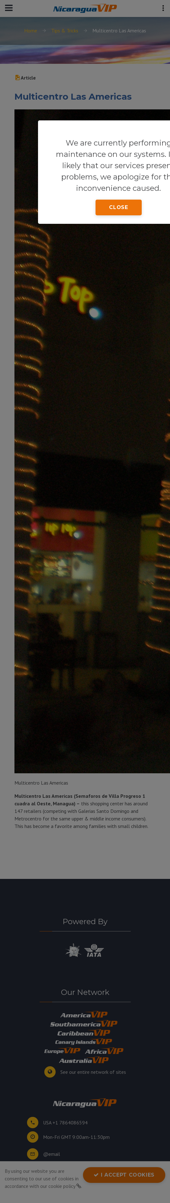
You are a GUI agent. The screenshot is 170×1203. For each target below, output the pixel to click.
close (118, 207)
